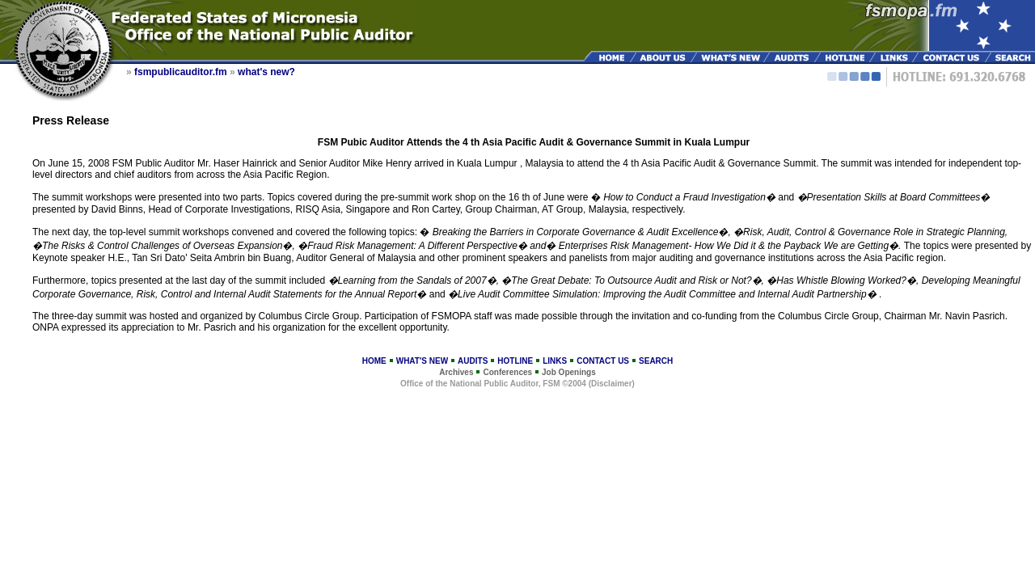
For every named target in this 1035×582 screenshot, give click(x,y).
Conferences (507, 372)
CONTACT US (603, 360)
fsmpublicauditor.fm (180, 72)
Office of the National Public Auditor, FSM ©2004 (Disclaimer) (517, 383)
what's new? (266, 72)
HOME (374, 360)
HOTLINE (515, 360)
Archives (456, 372)
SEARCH (656, 360)
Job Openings (569, 372)
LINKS (555, 360)
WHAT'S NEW (422, 360)
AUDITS (473, 360)
